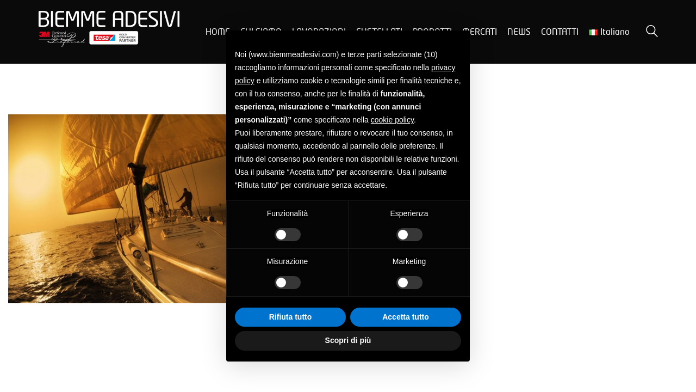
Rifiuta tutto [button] (290, 317)
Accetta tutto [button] (405, 317)
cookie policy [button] (392, 119)
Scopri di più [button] (348, 340)
